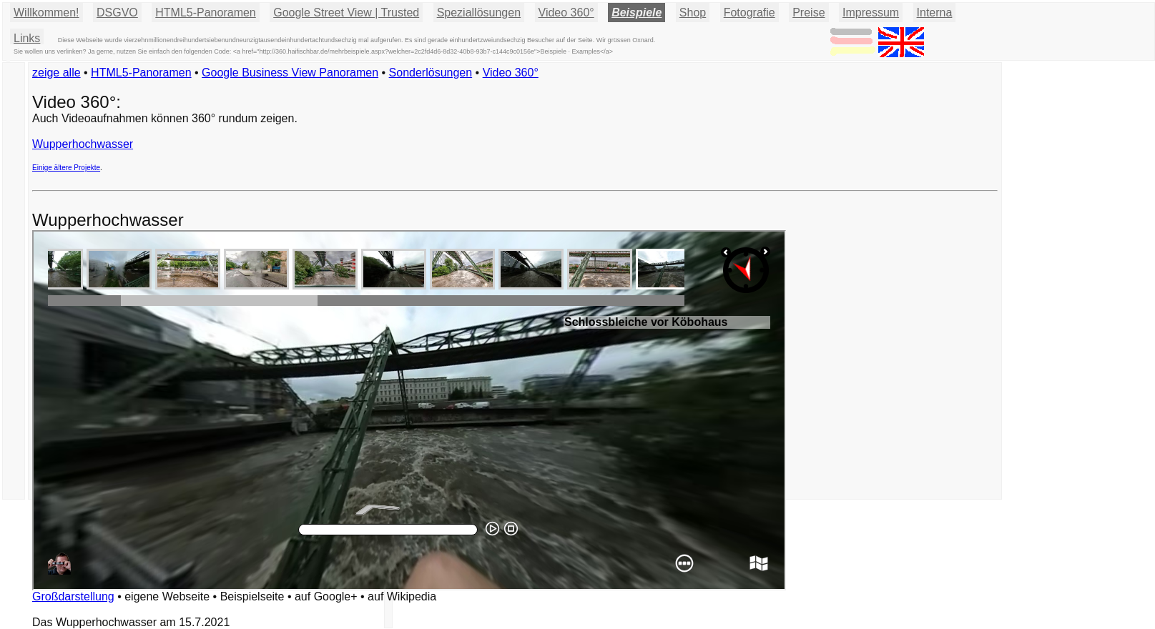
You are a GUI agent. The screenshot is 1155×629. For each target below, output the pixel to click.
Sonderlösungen (431, 72)
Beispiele (636, 12)
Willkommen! (46, 12)
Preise (808, 12)
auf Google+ (326, 596)
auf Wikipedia (402, 596)
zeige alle (56, 72)
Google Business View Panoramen (290, 72)
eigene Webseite (167, 596)
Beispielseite (252, 596)
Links (27, 38)
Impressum (870, 12)
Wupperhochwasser (82, 144)
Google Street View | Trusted (346, 12)
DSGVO (117, 12)
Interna (935, 12)
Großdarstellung (73, 596)
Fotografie (749, 12)
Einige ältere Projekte (66, 168)
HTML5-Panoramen (205, 12)
